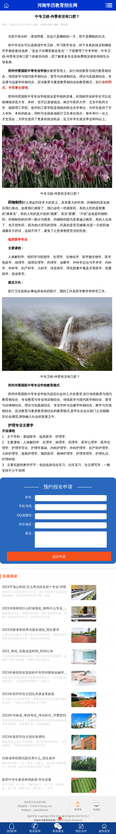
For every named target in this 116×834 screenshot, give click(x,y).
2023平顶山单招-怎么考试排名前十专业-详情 (34, 587)
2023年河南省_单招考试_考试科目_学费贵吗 (34, 715)
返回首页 (104, 831)
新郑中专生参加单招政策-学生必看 (26, 779)
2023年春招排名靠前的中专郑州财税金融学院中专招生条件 (44, 672)
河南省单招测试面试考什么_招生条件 (28, 758)
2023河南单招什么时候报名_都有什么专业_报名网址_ (40, 608)
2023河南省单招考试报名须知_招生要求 (30, 629)
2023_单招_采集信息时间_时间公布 (27, 651)
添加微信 (58, 831)
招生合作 (81, 831)
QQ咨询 (12, 831)
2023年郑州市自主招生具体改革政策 (28, 694)
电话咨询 (34, 831)
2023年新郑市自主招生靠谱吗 (23, 736)
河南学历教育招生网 (44, 820)
